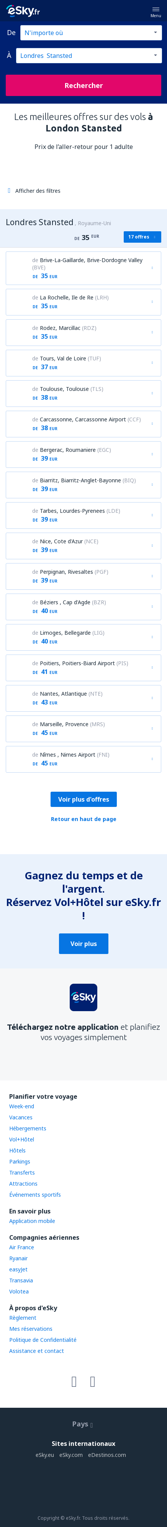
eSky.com (71, 1454)
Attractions (23, 1183)
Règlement (22, 1317)
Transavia (21, 1280)
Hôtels (17, 1150)
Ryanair (18, 1258)
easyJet (18, 1269)
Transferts (22, 1172)
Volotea (19, 1291)
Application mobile (32, 1220)
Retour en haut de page (83, 819)
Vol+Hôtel (21, 1139)
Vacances (21, 1117)
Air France (21, 1247)
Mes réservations (30, 1328)
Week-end (21, 1106)
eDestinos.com (107, 1454)
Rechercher (83, 85)
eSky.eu (45, 1454)
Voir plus (83, 944)
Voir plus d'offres (83, 799)
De (11, 32)
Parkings (19, 1161)
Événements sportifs (35, 1194)
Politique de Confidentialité (43, 1339)
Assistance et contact (36, 1350)
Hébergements (27, 1128)
